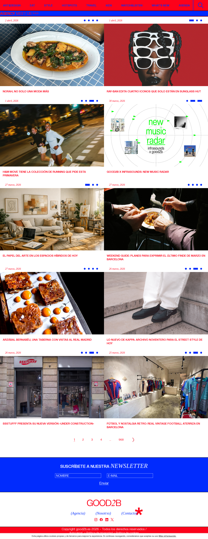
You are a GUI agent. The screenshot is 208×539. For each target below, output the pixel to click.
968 (120, 443)
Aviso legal (73, 532)
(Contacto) (131, 513)
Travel (91, 5)
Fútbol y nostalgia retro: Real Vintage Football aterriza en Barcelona (148, 428)
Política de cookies (129, 532)
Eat (33, 5)
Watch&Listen (130, 5)
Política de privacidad (99, 532)
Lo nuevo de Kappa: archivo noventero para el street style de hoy (152, 345)
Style (48, 5)
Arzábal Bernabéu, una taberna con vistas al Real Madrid (46, 345)
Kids (107, 5)
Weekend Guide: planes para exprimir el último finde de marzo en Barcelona (152, 261)
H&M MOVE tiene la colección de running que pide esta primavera (48, 177)
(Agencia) (76, 513)
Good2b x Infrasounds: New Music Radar (141, 175)
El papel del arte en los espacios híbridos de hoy (44, 259)
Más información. (167, 536)
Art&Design (13, 5)
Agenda (183, 5)
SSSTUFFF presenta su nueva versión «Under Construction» (39, 428)
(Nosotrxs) (103, 513)
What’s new (160, 5)
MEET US (17, 13)
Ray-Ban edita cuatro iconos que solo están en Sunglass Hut (155, 93)
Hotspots (69, 5)
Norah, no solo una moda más (28, 91)
